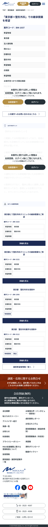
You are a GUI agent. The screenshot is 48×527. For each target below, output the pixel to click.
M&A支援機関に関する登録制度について (12, 447)
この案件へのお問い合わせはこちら (22, 114)
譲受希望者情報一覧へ (22, 367)
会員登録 (23, 4)
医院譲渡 (11, 10)
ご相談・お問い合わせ (24, 517)
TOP (4, 10)
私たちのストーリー (11, 416)
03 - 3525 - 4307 (25, 505)
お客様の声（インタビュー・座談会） (35, 412)
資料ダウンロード (33, 446)
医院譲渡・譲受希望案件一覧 (12, 460)
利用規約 (6, 436)
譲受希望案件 (20, 10)
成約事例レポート (33, 418)
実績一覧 (6, 426)
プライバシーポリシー (11, 441)
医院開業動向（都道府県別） (35, 430)
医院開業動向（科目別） (35, 436)
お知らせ (6, 431)
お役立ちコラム (32, 423)
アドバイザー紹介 (10, 421)
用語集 (28, 441)
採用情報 (6, 454)
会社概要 (6, 411)
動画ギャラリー (32, 451)
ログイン (35, 4)
